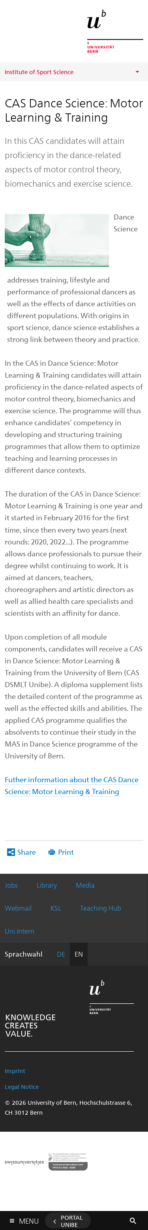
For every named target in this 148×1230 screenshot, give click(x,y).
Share (26, 852)
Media (85, 884)
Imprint (15, 1071)
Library (47, 884)
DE (61, 953)
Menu (29, 1219)
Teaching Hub (100, 907)
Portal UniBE (72, 1220)
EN (79, 953)
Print (66, 852)
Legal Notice (22, 1087)
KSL (56, 907)
